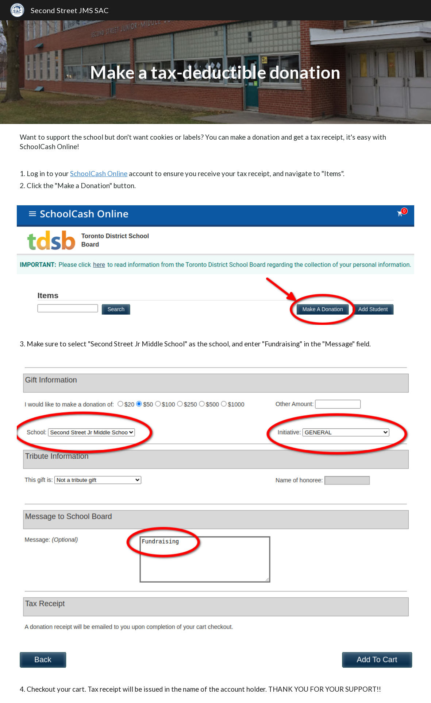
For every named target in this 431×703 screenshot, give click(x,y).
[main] (215, 72)
